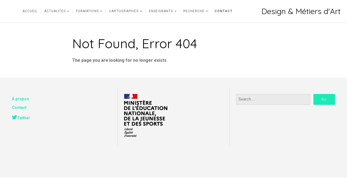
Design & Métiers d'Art (300, 11)
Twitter (23, 118)
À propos (20, 99)
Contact (19, 107)
